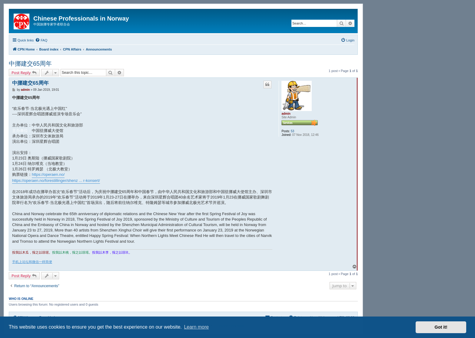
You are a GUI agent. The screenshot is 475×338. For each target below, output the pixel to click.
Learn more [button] (196, 327)
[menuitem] (41, 40)
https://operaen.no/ (48, 174)
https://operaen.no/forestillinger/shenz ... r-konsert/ (56, 180)
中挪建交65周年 (30, 63)
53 (292, 131)
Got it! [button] (441, 327)
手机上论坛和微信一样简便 (32, 262)
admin (285, 113)
